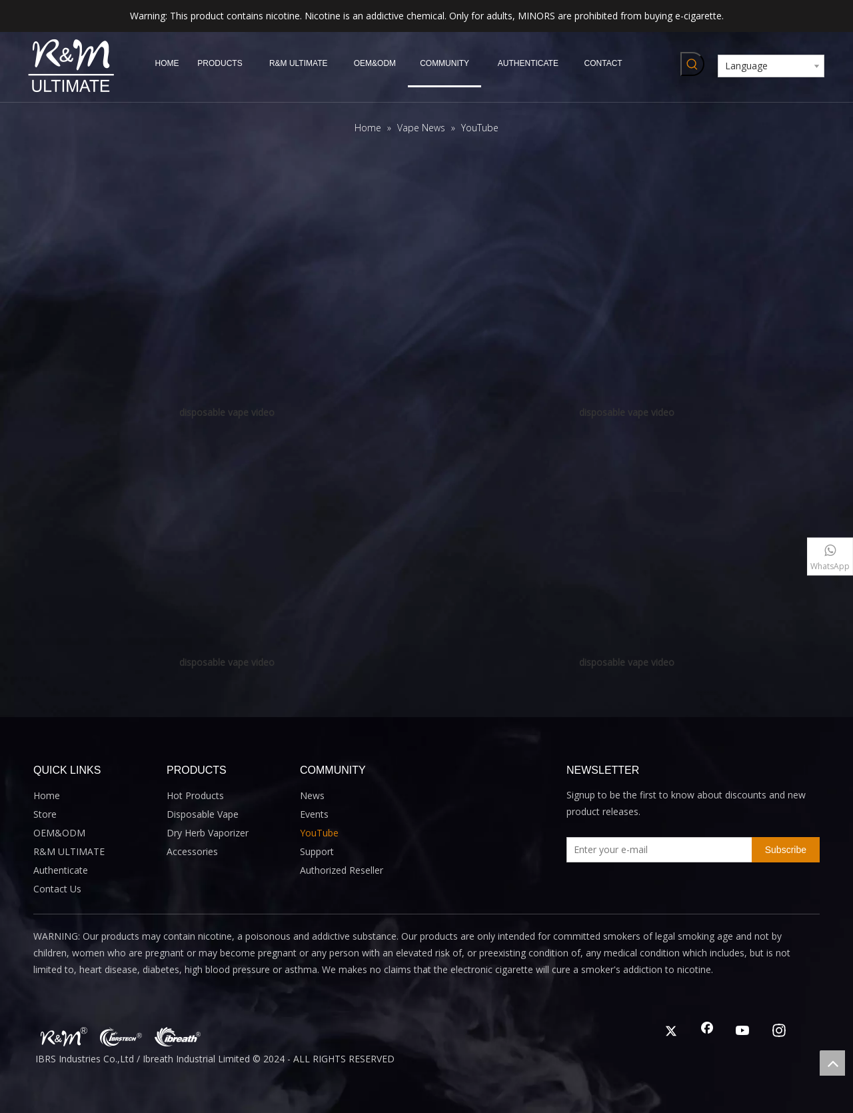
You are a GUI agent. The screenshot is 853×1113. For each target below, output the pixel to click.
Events (314, 814)
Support (317, 851)
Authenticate (60, 870)
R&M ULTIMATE (69, 851)
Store (45, 814)
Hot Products (195, 795)
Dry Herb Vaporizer (208, 832)
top (832, 1063)
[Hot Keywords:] (692, 64)
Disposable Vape (203, 814)
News (312, 795)
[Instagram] (779, 1031)
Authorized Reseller (341, 870)
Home (46, 795)
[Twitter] (671, 1031)
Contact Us (57, 888)
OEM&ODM (59, 832)
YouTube (319, 832)
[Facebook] (707, 1031)
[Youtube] (743, 1031)
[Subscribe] (786, 849)
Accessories (192, 851)
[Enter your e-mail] (656, 850)
